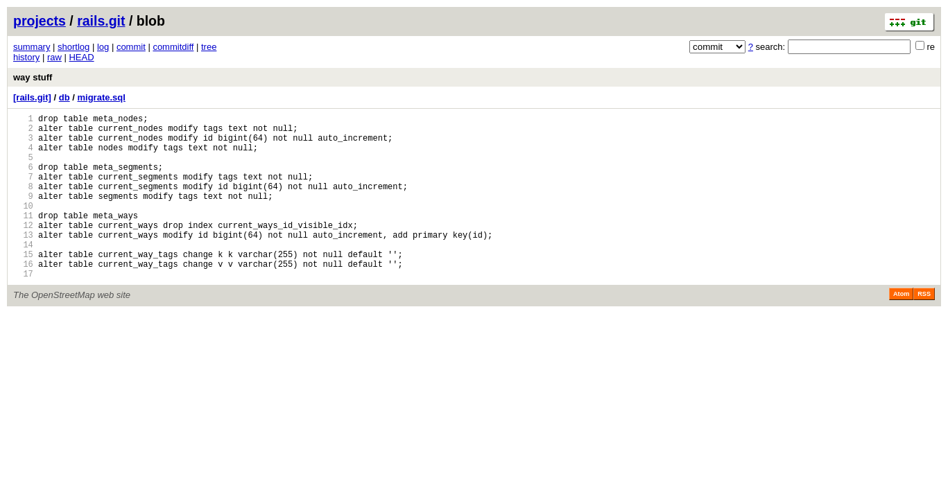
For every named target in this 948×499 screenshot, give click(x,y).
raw (54, 57)
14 (23, 273)
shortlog (73, 47)
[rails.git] (32, 97)
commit (131, 47)
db (64, 97)
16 (23, 297)
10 (23, 226)
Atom (901, 329)
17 (23, 309)
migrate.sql (101, 97)
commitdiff (173, 47)
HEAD (81, 57)
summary (31, 47)
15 (23, 285)
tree (208, 47)
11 (23, 238)
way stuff (32, 77)
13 (23, 262)
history (26, 57)
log (103, 47)
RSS (924, 329)
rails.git (101, 20)
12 (23, 250)
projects (39, 20)
